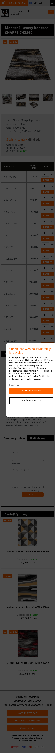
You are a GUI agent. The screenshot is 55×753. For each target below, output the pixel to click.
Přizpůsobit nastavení (31, 400)
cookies (12, 360)
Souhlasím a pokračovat (31, 390)
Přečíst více (14, 385)
